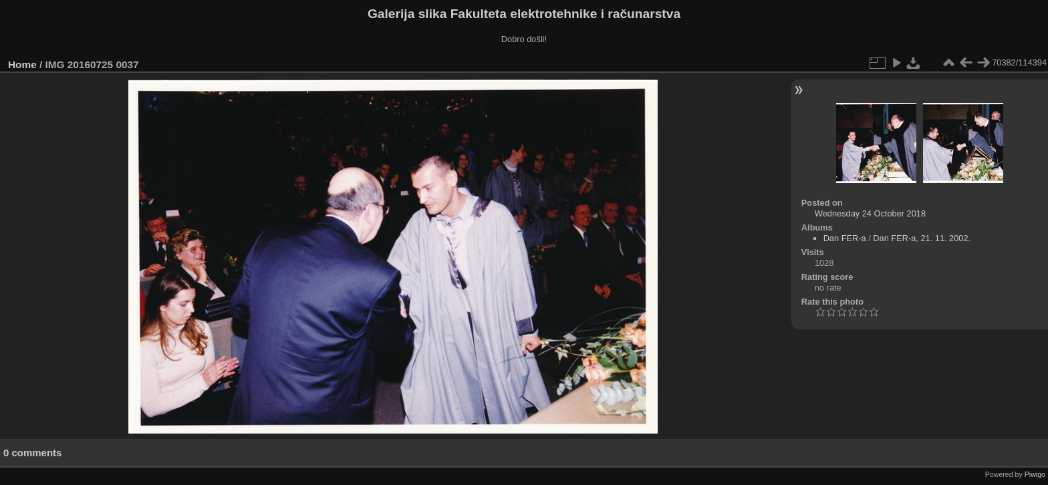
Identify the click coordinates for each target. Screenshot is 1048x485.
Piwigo (1035, 474)
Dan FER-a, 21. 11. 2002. (921, 238)
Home (22, 64)
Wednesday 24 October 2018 (870, 213)
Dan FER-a (844, 238)
